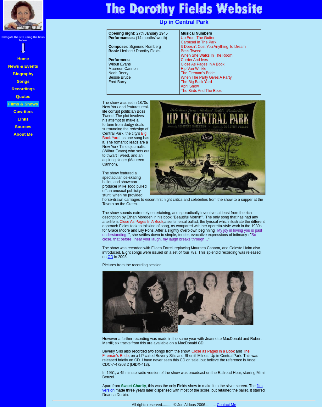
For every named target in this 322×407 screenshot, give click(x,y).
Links (23, 119)
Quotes (23, 96)
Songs (23, 81)
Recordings (23, 89)
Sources (23, 126)
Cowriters (23, 111)
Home (23, 58)
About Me (23, 134)
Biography (23, 73)
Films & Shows (23, 104)
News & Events (23, 66)
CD (110, 257)
